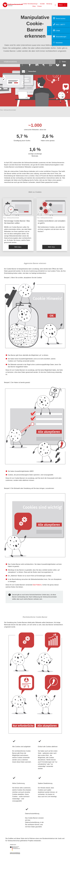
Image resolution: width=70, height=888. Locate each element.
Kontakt (42, 3)
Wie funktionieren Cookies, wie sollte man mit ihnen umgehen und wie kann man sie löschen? (51, 229)
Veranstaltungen (61, 36)
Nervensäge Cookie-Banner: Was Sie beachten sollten (17, 222)
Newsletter (59, 42)
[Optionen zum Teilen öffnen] (62, 61)
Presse (39, 6)
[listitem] (18, 224)
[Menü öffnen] (62, 5)
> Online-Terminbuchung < (30, 3)
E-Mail (58, 30)
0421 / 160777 (60, 24)
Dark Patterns (37, 585)
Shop (34, 6)
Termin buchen (60, 18)
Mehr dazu (17, 247)
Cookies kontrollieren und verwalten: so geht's (52, 222)
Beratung (49, 3)
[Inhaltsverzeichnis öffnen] (27, 61)
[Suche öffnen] (55, 5)
